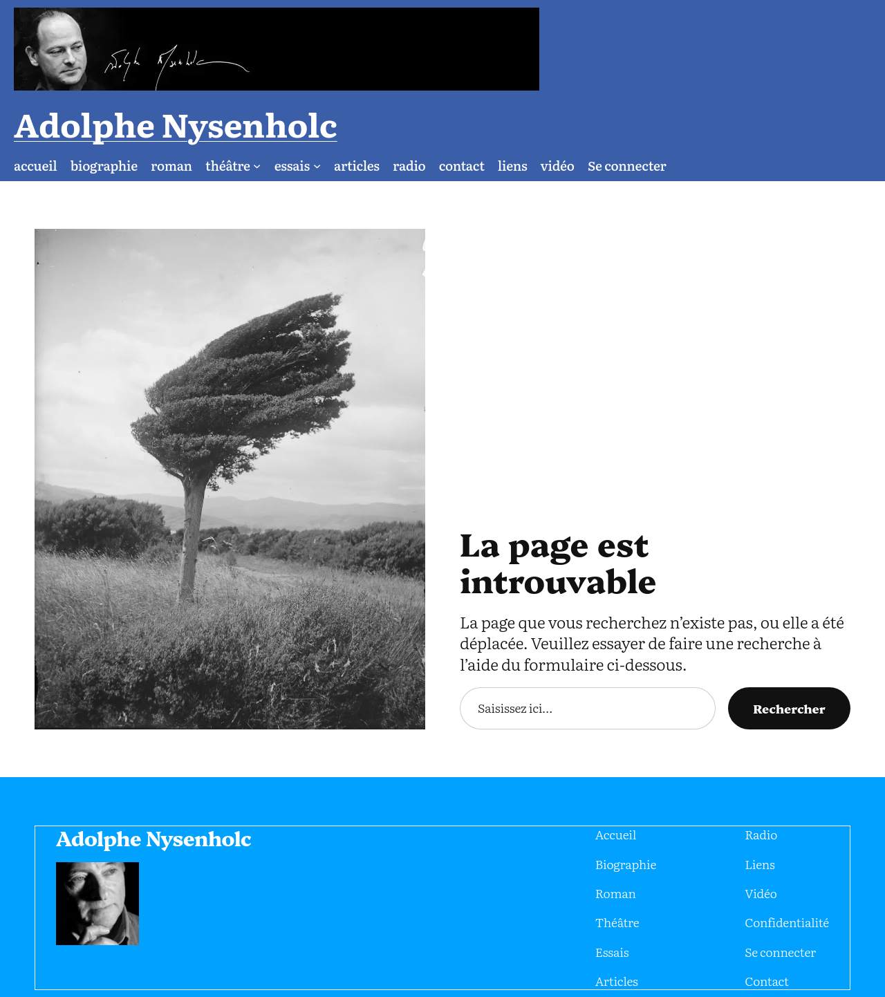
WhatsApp (709, 956)
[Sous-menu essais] (269, 112)
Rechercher (795, 655)
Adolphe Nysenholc (735, 48)
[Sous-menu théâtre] (216, 112)
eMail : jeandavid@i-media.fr (791, 956)
